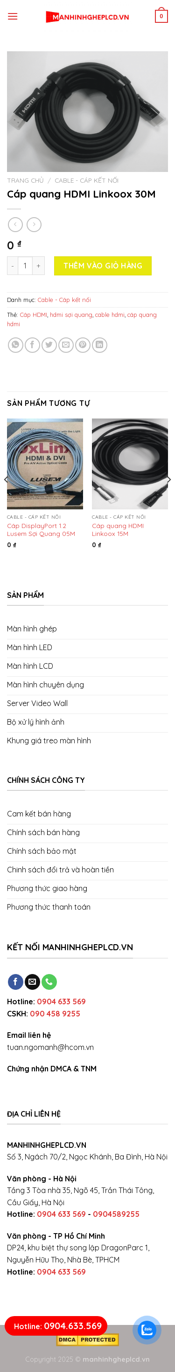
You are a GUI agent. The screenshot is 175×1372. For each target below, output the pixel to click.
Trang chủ (25, 180)
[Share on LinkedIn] (99, 345)
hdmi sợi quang (71, 314)
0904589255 (116, 1214)
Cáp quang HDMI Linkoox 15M (118, 529)
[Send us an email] (32, 982)
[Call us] (49, 982)
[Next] (168, 498)
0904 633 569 (61, 1001)
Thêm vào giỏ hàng (102, 265)
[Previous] (6, 498)
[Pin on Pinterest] (83, 345)
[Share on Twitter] (49, 345)
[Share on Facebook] (32, 345)
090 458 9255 (55, 1013)
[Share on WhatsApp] (15, 345)
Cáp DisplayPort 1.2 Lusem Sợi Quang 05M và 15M (41, 529)
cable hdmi (110, 314)
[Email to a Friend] (66, 345)
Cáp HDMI (33, 314)
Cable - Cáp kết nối (87, 180)
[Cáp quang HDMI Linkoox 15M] (130, 463)
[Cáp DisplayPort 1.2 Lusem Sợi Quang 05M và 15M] (45, 463)
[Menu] (12, 16)
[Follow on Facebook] (15, 982)
